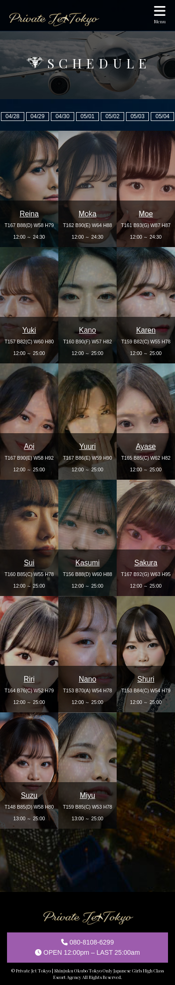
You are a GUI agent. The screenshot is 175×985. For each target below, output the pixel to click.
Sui (29, 563)
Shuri (145, 679)
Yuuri (87, 446)
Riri (29, 679)
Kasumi (88, 563)
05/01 (87, 116)
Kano (87, 330)
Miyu (87, 795)
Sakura (145, 563)
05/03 (138, 116)
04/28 (13, 116)
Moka (87, 214)
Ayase (146, 446)
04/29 (37, 116)
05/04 (162, 116)
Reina (29, 214)
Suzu (29, 795)
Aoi (29, 446)
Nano (87, 679)
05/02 (112, 116)
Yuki (29, 330)
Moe (146, 214)
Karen (146, 330)
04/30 (63, 116)
